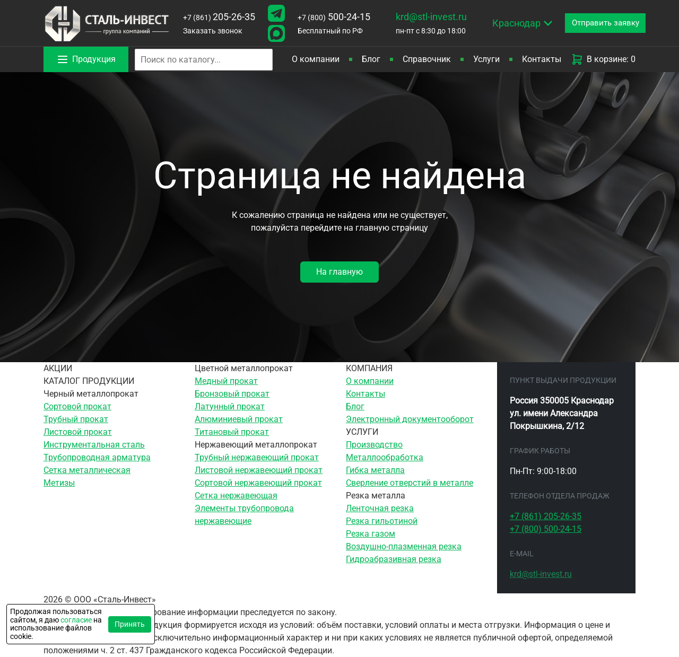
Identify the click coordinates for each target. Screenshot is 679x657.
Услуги (486, 59)
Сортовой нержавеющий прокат (258, 483)
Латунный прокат (230, 406)
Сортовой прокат (77, 406)
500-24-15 (334, 16)
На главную (339, 272)
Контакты (541, 59)
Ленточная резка (380, 508)
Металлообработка (384, 457)
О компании (316, 59)
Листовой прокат (77, 432)
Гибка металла (375, 470)
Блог (371, 59)
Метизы (59, 483)
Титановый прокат (232, 432)
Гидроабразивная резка (393, 559)
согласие (76, 620)
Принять (130, 624)
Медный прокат (226, 381)
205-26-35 (219, 16)
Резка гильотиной (381, 521)
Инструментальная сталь (94, 445)
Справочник (427, 59)
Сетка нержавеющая (236, 495)
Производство (374, 445)
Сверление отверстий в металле (409, 483)
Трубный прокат (75, 419)
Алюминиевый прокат (239, 419)
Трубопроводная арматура (97, 457)
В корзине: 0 (603, 59)
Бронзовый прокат (232, 394)
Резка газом (370, 534)
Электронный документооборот (410, 419)
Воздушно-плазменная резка (404, 546)
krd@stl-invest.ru (431, 16)
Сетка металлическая (86, 470)
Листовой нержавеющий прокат (259, 470)
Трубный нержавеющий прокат (257, 457)
